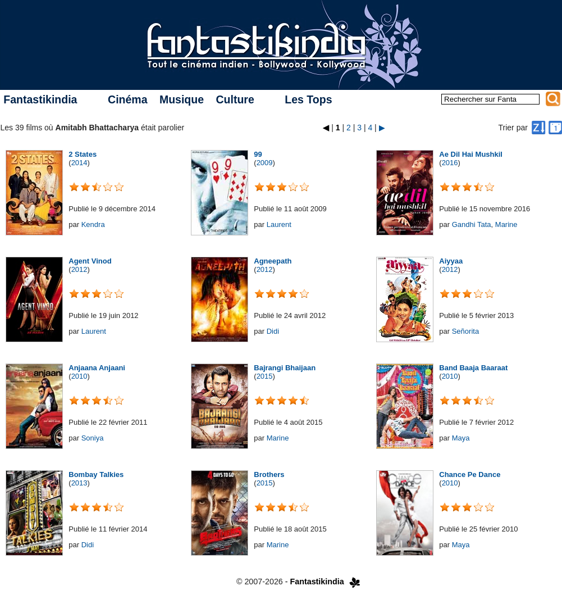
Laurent (279, 224)
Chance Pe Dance (469, 474)
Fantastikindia (40, 99)
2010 (79, 376)
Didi (273, 331)
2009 (265, 162)
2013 (79, 483)
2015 (265, 376)
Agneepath (272, 261)
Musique (181, 99)
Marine (506, 224)
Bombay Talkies (96, 474)
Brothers (269, 474)
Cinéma (127, 99)
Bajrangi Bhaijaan (285, 368)
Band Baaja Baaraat (473, 368)
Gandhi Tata (471, 224)
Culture (235, 99)
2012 (79, 269)
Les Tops (308, 99)
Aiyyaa (451, 261)
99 (258, 154)
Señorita (465, 331)
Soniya (92, 438)
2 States (82, 154)
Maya (461, 438)
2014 (79, 162)
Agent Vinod (89, 261)
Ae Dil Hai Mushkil (470, 154)
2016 (450, 162)
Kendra (93, 224)
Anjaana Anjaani (96, 368)
